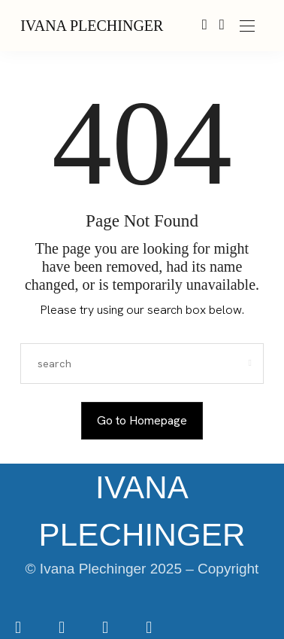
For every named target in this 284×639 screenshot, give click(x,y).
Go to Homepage (142, 420)
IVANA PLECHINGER (91, 25)
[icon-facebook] (19, 629)
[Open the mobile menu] (247, 27)
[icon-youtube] (149, 629)
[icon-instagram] (63, 629)
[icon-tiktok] (106, 629)
